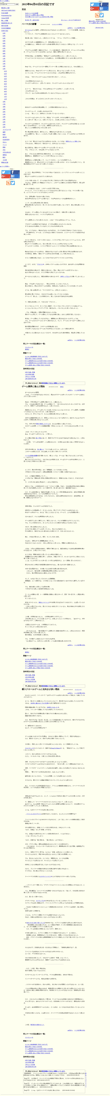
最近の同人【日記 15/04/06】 (33, 358)
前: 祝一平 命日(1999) (32, 20)
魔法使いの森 (5, 8)
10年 (4, 56)
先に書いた (40, 449)
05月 (5, 81)
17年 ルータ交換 (30, 376)
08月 (5, 89)
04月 (5, 79)
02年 (4, 35)
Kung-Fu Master (55, 748)
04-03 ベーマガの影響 (31, 13)
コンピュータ (55, 24)
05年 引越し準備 (30, 372)
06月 (5, 84)
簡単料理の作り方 (6, 23)
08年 (4, 51)
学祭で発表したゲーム (42, 423)
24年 (4, 122)
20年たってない (65, 276)
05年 (4, 43)
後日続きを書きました (37, 1024)
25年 (4, 124)
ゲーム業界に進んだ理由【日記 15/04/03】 (38, 365)
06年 (4, 46)
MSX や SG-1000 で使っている (35, 922)
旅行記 (5, 137)
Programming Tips (6, 15)
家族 (4, 147)
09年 (4, 53)
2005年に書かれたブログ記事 (39, 703)
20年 (4, 111)
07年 (4, 48)
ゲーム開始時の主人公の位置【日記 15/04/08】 (39, 361)
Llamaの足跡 (5, 18)
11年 (4, 58)
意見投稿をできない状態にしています (53, 383)
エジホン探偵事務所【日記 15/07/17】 (36, 356)
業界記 (60, 24)
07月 (5, 86)
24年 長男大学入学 (30, 378)
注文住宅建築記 (6, 28)
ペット (5, 144)
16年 (4, 101)
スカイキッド (29, 748)
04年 (4, 41)
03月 (5, 76)
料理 (4, 134)
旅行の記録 (4, 25)
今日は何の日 (7, 152)
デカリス (40, 264)
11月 (5, 96)
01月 (5, 71)
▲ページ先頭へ (4, 166)
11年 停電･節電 (29, 374)
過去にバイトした (44, 602)
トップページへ (85, 1081)
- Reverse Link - (99, 27)
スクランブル (40, 900)
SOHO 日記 (4, 30)
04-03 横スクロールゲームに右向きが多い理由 (39, 16)
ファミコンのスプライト (33, 814)
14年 (4, 66)
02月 (5, 73)
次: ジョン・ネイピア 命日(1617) (71, 20)
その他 (5, 160)
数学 (4, 157)
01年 (4, 33)
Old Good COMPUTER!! (8, 10)
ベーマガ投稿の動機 (31, 455)
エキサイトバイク (45, 876)
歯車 (4, 132)
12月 (5, 99)
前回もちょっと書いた (72, 141)
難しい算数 (4, 20)
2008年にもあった (52, 707)
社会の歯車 (4, 13)
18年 (4, 106)
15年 (4, 68)
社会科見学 (6, 139)
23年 (4, 119)
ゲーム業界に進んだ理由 (33, 386)
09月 (5, 91)
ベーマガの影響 (29, 24)
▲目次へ (70, 28)
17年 (4, 104)
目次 (24, 9)
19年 (4, 109)
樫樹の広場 (4, 162)
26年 (4, 127)
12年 (4, 61)
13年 (4, 63)
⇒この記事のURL (79, 28)
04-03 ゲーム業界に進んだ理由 (34, 15)
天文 (4, 150)
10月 (5, 94)
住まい (5, 142)
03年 (4, 38)
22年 (4, 117)
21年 (4, 114)
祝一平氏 (38, 438)
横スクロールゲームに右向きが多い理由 (40, 689)
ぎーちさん (28, 30)
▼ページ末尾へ (4, 1)
